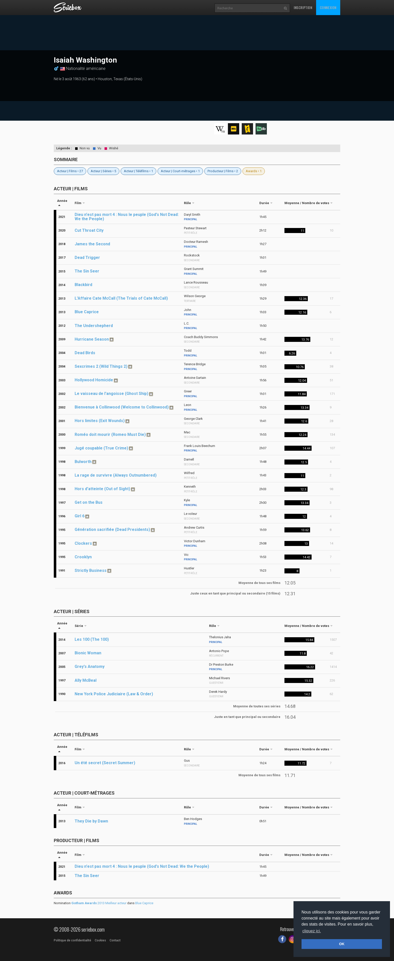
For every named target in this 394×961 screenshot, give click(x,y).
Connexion (328, 7)
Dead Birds (85, 353)
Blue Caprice (87, 312)
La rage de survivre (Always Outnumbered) (116, 475)
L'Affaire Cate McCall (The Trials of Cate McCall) (121, 298)
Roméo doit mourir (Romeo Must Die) (110, 434)
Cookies (100, 940)
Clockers (83, 543)
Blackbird (83, 285)
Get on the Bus (89, 502)
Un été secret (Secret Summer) (105, 763)
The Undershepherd (94, 326)
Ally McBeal (85, 680)
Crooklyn (83, 557)
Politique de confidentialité (72, 940)
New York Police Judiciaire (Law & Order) (114, 694)
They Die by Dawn (91, 821)
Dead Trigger (87, 257)
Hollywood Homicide (94, 380)
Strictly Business (91, 570)
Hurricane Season (92, 339)
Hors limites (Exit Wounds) (100, 421)
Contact (115, 940)
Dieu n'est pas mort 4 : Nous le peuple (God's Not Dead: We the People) (127, 216)
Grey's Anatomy (90, 666)
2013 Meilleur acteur (98, 903)
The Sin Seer (87, 271)
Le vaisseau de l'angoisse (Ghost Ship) (111, 393)
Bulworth (83, 462)
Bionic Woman (88, 653)
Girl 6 (79, 516)
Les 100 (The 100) (92, 639)
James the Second (92, 244)
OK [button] (341, 944)
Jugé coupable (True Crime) (101, 448)
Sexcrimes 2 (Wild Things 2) (101, 366)
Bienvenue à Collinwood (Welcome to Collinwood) (122, 407)
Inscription (303, 7)
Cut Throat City (89, 230)
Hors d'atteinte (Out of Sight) (102, 489)
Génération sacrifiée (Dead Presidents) (112, 529)
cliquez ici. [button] (311, 931)
